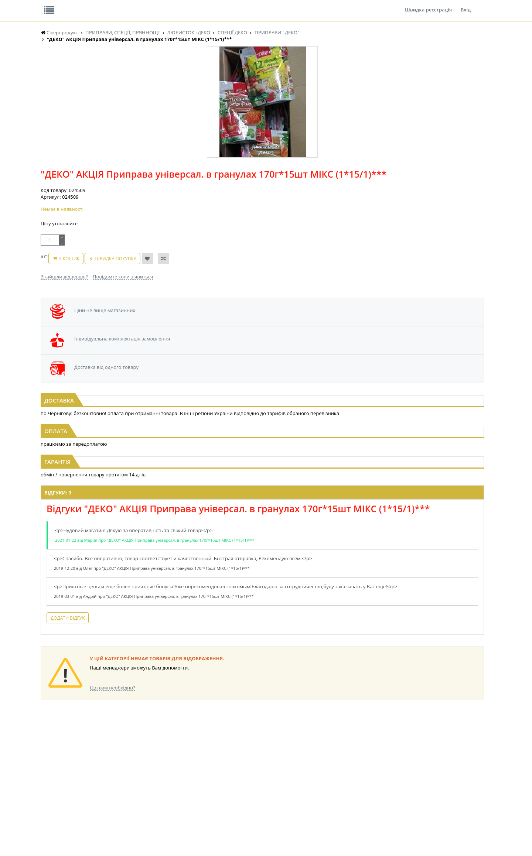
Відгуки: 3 (163, 440)
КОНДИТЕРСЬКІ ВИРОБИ (191, 768)
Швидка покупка (303, 185)
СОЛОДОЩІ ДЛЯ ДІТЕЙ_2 (315, 761)
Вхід (466, 5)
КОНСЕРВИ (176, 782)
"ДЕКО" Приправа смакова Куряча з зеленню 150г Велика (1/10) (416, 342)
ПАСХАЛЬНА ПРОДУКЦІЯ (252, 782)
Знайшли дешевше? (223, 199)
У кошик (256, 185)
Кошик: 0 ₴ (438, 78)
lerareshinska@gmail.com (101, 839)
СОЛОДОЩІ (301, 754)
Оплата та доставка (199, 77)
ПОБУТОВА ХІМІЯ (369, 782)
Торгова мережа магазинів (262, 620)
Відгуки (92, 5)
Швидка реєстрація (428, 5)
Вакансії (127, 5)
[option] (114, 177)
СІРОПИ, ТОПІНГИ (184, 775)
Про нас (57, 5)
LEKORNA (113, 754)
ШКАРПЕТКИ (364, 775)
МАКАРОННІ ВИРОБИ (188, 796)
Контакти (164, 5)
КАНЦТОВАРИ (365, 768)
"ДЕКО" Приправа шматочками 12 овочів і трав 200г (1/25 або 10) (266, 342)
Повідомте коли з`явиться (282, 199)
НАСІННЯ (112, 761)
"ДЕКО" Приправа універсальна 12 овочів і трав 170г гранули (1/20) (116, 342)
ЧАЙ (45, 782)
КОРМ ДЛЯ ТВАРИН (185, 789)
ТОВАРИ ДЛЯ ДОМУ (310, 782)
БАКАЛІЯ (50, 796)
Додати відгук (173, 583)
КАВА (46, 789)
